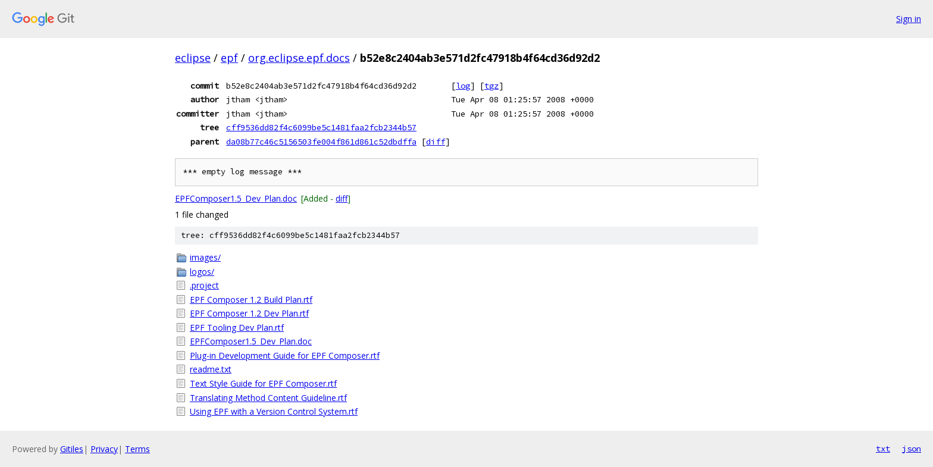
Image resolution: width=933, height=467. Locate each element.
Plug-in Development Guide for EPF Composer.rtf (285, 355)
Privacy (104, 449)
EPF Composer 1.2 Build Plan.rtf (251, 299)
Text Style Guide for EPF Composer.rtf (263, 383)
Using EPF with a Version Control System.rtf (274, 411)
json (911, 448)
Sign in (908, 18)
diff (435, 141)
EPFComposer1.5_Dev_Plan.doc (236, 198)
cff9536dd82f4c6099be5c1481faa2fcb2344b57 (321, 127)
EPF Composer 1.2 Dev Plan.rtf (249, 313)
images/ (205, 257)
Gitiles (71, 449)
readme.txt (210, 369)
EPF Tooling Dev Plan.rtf (237, 327)
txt (883, 448)
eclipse (193, 58)
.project (204, 285)
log (463, 85)
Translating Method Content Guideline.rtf (268, 397)
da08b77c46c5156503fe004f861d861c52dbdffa (321, 141)
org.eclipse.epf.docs (299, 58)
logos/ (202, 271)
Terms (137, 449)
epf (229, 58)
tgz (491, 85)
